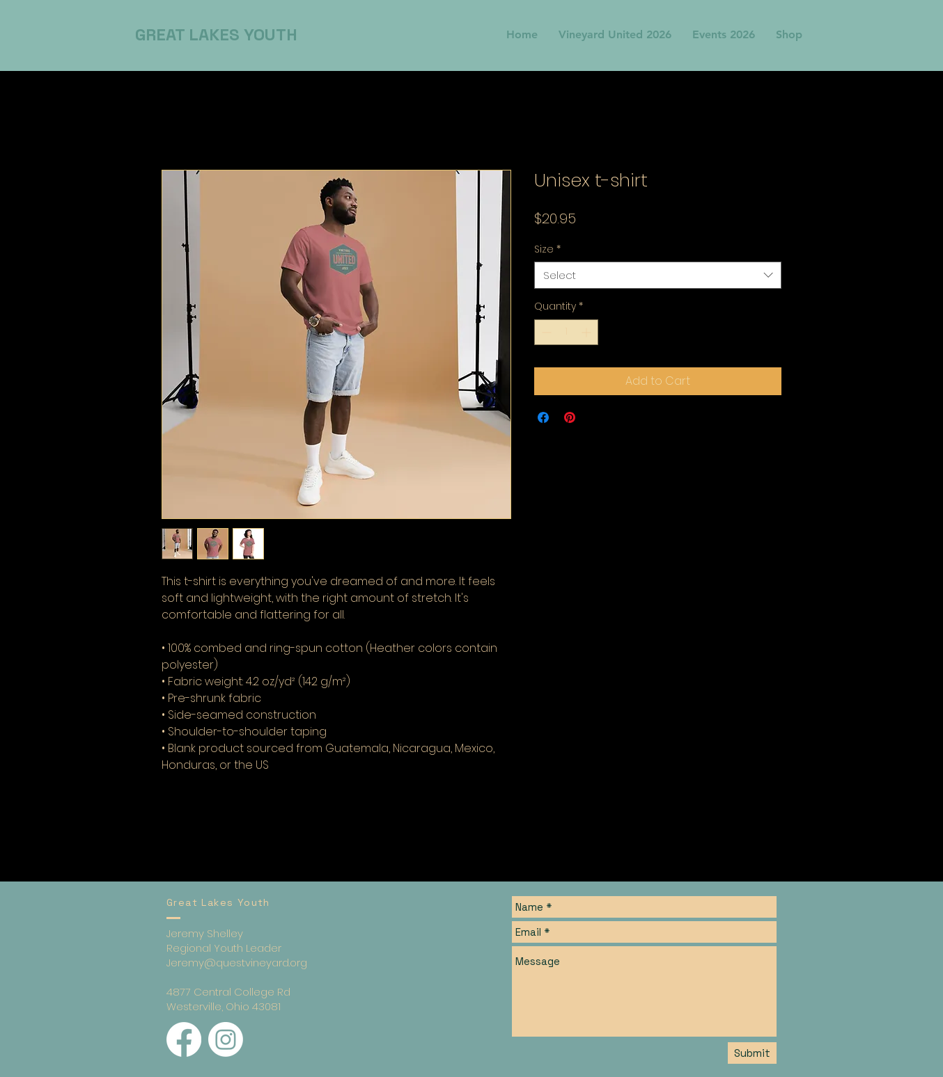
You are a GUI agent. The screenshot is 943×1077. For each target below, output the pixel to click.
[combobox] (657, 275)
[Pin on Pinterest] (569, 417)
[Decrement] (545, 332)
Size (547, 249)
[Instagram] (225, 1039)
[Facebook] (183, 1039)
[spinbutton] (566, 332)
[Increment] (587, 332)
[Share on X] (596, 417)
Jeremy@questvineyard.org (236, 962)
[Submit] (752, 1053)
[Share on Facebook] (543, 417)
